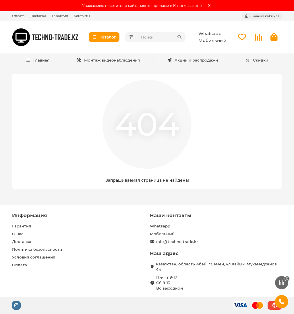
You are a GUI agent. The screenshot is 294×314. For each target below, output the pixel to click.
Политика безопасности (37, 249)
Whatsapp (210, 34)
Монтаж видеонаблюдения (108, 60)
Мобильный (212, 40)
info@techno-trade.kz (177, 241)
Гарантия (60, 16)
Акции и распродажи (192, 60)
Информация (29, 215)
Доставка (38, 16)
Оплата (18, 16)
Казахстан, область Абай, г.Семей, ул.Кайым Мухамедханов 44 (216, 267)
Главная (37, 60)
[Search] (161, 37)
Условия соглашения (33, 257)
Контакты (82, 16)
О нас (18, 233)
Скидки (256, 60)
